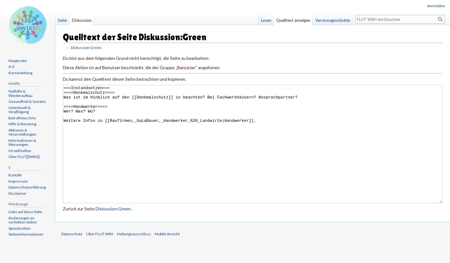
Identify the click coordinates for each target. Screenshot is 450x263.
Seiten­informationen (25, 234)
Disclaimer (17, 193)
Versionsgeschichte (332, 20)
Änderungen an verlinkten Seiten (22, 220)
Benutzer (186, 67)
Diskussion (82, 20)
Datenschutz (71, 257)
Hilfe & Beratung (22, 124)
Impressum (18, 181)
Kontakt (15, 175)
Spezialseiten (19, 228)
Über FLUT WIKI (99, 257)
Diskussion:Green (86, 47)
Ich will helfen (19, 150)
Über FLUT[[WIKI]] (24, 156)
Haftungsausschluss (134, 257)
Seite (62, 20)
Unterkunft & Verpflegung (19, 109)
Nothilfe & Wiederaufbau (20, 93)
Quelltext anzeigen (293, 20)
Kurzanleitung (20, 72)
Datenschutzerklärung (27, 187)
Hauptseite (17, 60)
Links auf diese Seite (25, 211)
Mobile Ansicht (167, 257)
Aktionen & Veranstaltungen (22, 132)
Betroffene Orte (22, 118)
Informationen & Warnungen (22, 142)
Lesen (266, 20)
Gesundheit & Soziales (27, 101)
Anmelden (436, 5)
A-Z (11, 66)
